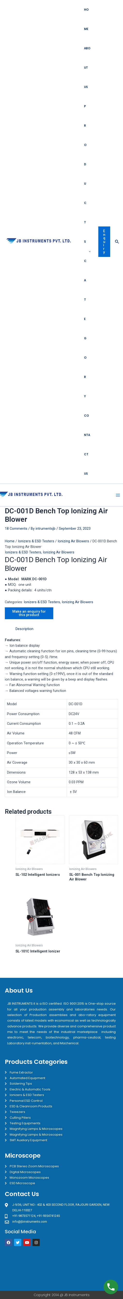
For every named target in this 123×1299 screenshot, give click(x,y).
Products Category (87, 251)
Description (24, 629)
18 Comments (16, 528)
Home (86, 19)
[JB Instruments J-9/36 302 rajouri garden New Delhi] (61, 1268)
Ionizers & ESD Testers (36, 541)
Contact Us (87, 445)
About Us (87, 67)
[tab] (66, 629)
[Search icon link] (117, 242)
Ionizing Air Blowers (73, 541)
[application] (88, 251)
